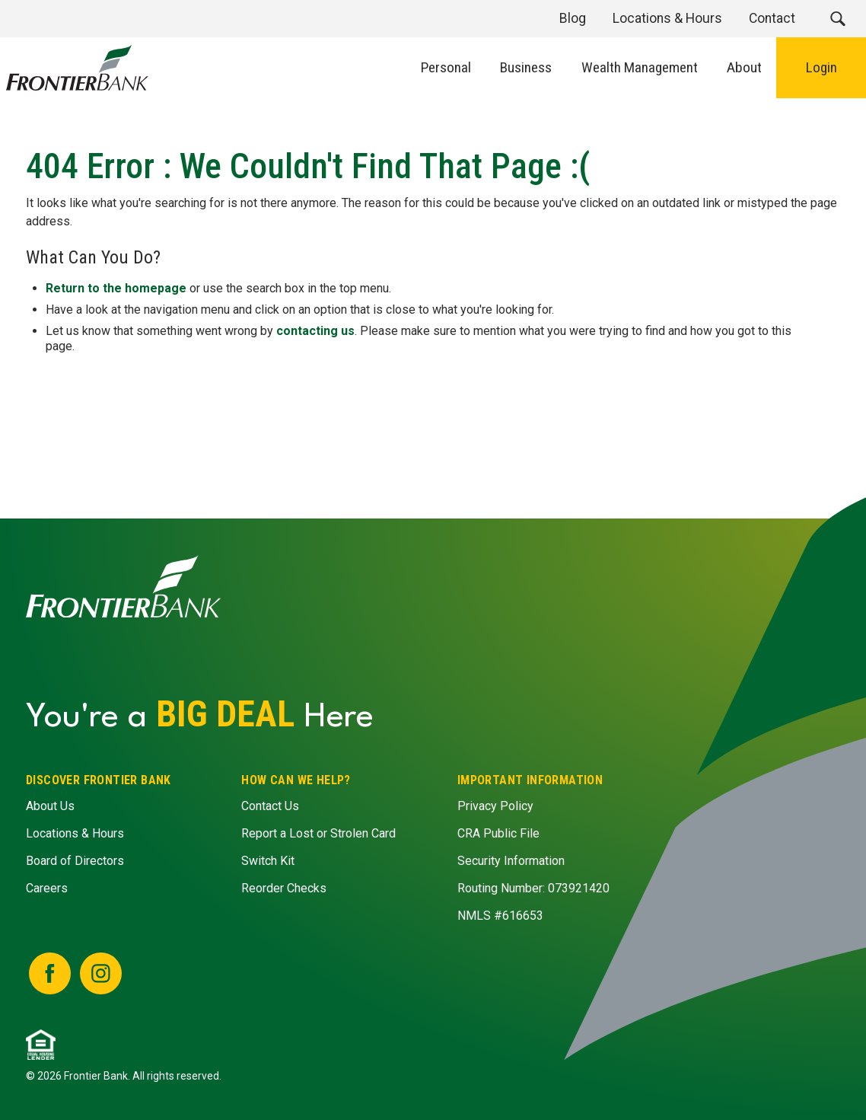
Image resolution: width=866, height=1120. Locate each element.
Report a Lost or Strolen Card (319, 833)
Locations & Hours (75, 833)
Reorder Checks (284, 888)
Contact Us (271, 806)
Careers (47, 888)
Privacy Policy (495, 806)
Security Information (511, 861)
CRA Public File (498, 833)
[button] (837, 18)
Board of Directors (75, 861)
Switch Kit (268, 861)
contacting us (316, 331)
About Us (50, 806)
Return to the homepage (116, 288)
